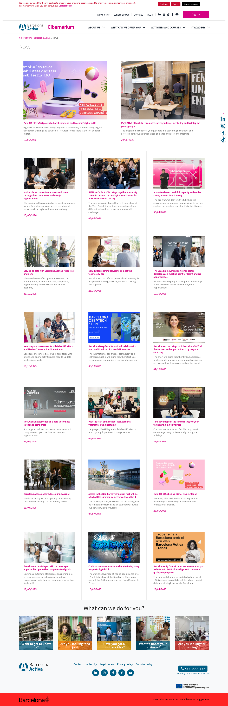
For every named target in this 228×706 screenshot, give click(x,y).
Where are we (121, 14)
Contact (138, 14)
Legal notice (107, 664)
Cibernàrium (61, 27)
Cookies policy (144, 664)
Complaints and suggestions (194, 699)
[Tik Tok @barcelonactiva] (168, 14)
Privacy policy (125, 664)
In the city (91, 664)
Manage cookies (191, 4)
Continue (164, 4)
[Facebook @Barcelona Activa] (172, 14)
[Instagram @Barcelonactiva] (164, 14)
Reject (176, 4)
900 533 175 (195, 668)
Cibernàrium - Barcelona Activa (35, 37)
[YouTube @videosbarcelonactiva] (177, 14)
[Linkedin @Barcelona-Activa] (159, 14)
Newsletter (103, 14)
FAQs (150, 14)
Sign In (196, 14)
